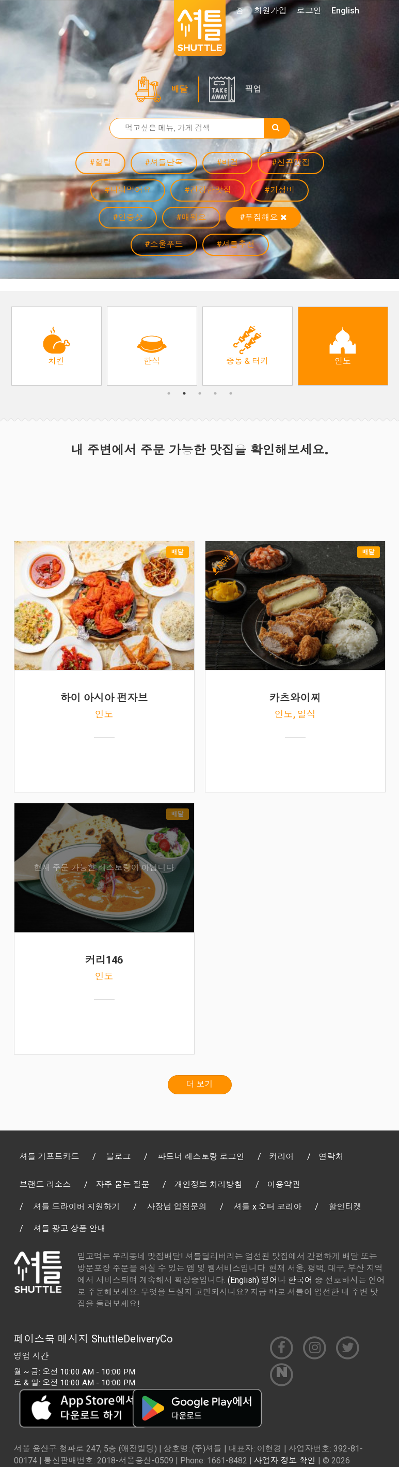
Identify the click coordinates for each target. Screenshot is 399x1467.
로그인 (309, 11)
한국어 (300, 1280)
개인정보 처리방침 (208, 1184)
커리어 (281, 1157)
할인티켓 (345, 1207)
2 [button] (184, 393)
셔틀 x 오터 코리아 (268, 1207)
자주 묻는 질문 (123, 1184)
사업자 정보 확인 (285, 1460)
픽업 (253, 89)
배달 (179, 89)
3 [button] (200, 393)
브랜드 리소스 (45, 1184)
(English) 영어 (253, 1280)
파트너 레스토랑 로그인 (201, 1157)
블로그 (118, 1157)
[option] (56, 346)
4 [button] (215, 393)
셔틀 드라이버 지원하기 (77, 1207)
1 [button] (169, 393)
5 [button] (231, 393)
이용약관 (283, 1184)
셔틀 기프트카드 (49, 1157)
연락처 (331, 1157)
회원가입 (270, 11)
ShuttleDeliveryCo (132, 1339)
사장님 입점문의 (177, 1207)
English (345, 11)
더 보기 (199, 1084)
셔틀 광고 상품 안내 (70, 1228)
